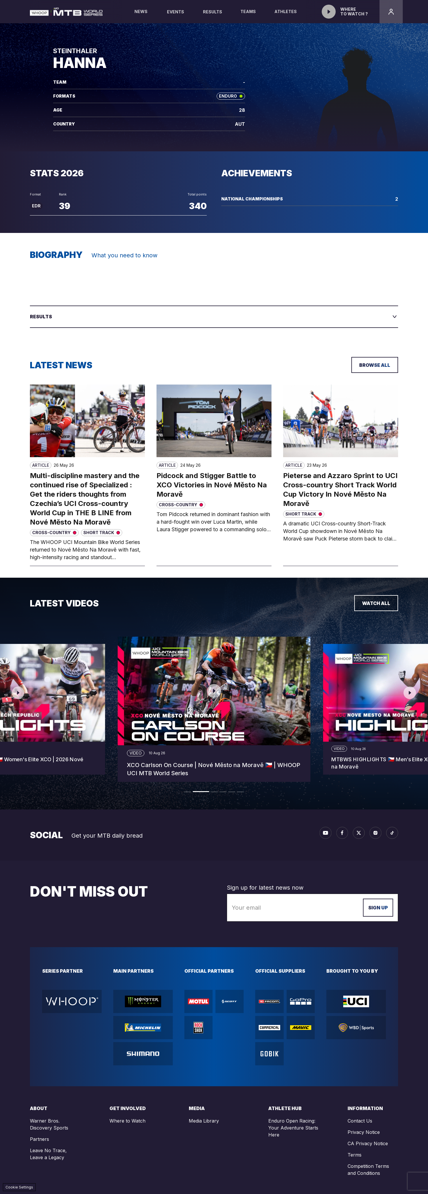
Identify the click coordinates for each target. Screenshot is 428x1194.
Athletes (285, 16)
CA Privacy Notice (368, 1143)
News (141, 16)
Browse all (374, 365)
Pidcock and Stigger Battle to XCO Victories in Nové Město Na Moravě (212, 484)
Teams (248, 16)
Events (175, 11)
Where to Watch (127, 1121)
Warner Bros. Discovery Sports (49, 1124)
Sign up (378, 908)
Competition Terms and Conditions (368, 1169)
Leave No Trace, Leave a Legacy (48, 1154)
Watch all (376, 603)
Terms (355, 1155)
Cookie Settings (19, 1187)
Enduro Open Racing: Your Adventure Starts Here (293, 1128)
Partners (39, 1139)
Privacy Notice (364, 1132)
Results (212, 11)
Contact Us (360, 1121)
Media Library (204, 1121)
